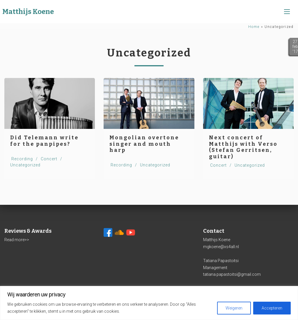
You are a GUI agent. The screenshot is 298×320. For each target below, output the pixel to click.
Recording (22, 159)
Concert (49, 159)
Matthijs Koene (28, 12)
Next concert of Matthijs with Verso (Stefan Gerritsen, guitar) (243, 147)
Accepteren (272, 308)
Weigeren (234, 308)
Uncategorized (25, 165)
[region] (149, 303)
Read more (14, 239)
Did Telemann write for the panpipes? (44, 140)
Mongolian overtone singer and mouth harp (144, 143)
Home (254, 27)
